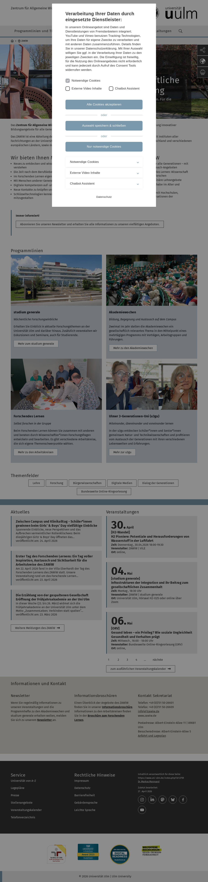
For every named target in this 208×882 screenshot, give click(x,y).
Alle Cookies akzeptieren (104, 104)
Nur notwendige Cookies (104, 146)
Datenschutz (104, 196)
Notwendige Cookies (86, 80)
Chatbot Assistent (127, 88)
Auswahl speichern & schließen (104, 125)
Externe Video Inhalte (87, 88)
